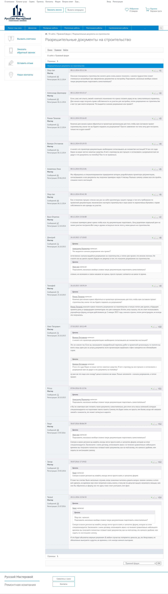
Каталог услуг (21, 1)
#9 (160, 286)
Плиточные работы (72, 28)
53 (58, 468)
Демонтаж (32, 28)
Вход (109, 1)
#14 (159, 497)
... (145, 28)
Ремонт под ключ (15, 28)
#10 (159, 326)
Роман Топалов (53, 118)
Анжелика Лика (54, 169)
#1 (160, 70)
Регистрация (118, 1)
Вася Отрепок (53, 216)
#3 (160, 118)
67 (58, 223)
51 (58, 150)
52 (58, 124)
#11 (159, 388)
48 (58, 430)
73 (58, 292)
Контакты (49, 1)
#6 (160, 194)
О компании (9, 1)
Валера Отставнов (55, 143)
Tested (50, 497)
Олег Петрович (53, 326)
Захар (49, 461)
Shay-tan (51, 70)
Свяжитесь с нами (64, 579)
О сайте (50, 55)
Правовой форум (62, 55)
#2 (160, 93)
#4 (160, 143)
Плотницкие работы (94, 28)
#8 (160, 237)
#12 (159, 424)
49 (58, 76)
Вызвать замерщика (76, 10)
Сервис (32, 1)
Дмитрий (51, 237)
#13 (159, 462)
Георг (49, 423)
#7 (160, 217)
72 (58, 244)
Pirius (49, 388)
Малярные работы (50, 28)
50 (58, 503)
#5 (160, 169)
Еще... (77, 1)
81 (58, 175)
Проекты (40, 1)
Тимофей (51, 285)
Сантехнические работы (118, 28)
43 (58, 99)
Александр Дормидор (56, 93)
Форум (57, 1)
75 (58, 333)
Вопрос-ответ (67, 1)
